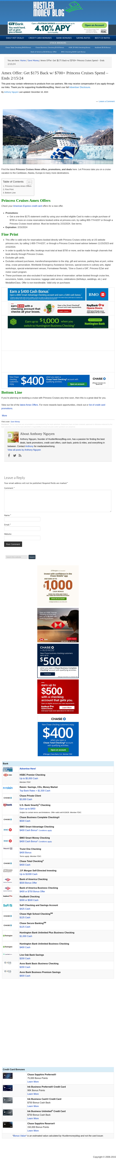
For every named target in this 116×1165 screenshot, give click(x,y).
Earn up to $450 (27, 809)
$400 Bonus (25, 852)
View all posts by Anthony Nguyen (24, 450)
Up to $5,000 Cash (29, 778)
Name (7, 515)
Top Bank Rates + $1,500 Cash (35, 791)
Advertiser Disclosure (79, 87)
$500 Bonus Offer (28, 883)
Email (7, 524)
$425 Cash (25, 909)
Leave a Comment (107, 101)
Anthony (29, 446)
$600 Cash (25, 976)
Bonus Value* (20, 1136)
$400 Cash (25, 865)
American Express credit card (27, 206)
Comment (9, 488)
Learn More (33, 1082)
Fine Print (9, 189)
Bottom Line (10, 193)
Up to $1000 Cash (28, 874)
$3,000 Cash (26, 799)
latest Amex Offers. (29, 405)
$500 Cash (25, 821)
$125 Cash (25, 917)
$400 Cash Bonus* (36, 830)
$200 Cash (25, 958)
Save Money (15, 422)
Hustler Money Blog (58, 9)
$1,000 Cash (26, 936)
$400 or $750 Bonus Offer (32, 891)
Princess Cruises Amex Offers (18, 186)
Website (7, 534)
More (4, 416)
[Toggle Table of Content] (28, 182)
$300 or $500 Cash (29, 900)
